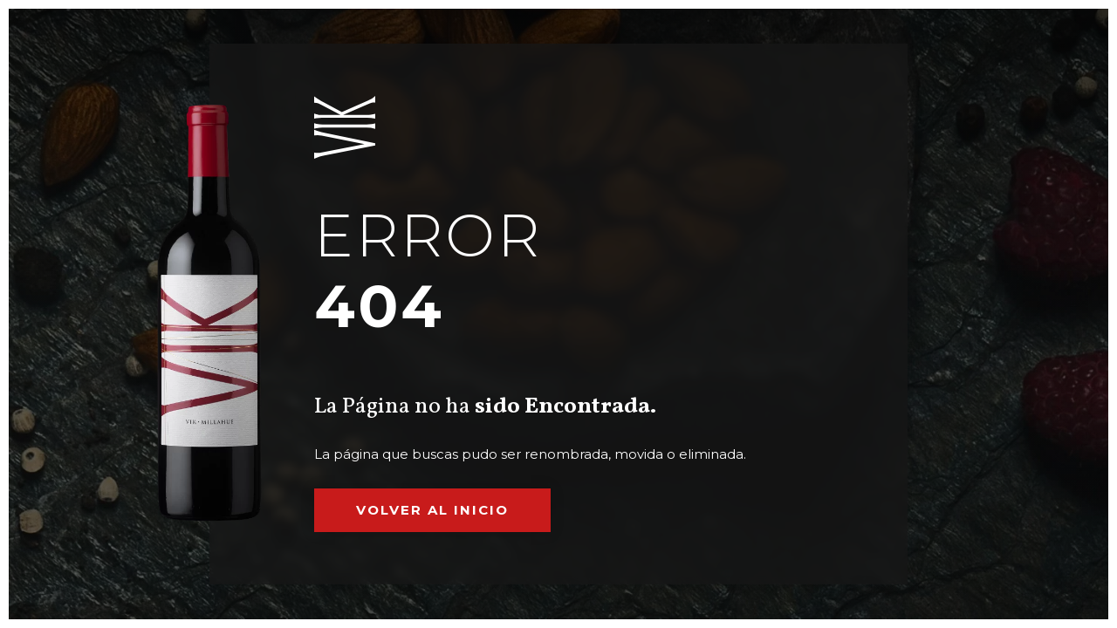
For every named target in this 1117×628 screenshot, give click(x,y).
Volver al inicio (432, 510)
